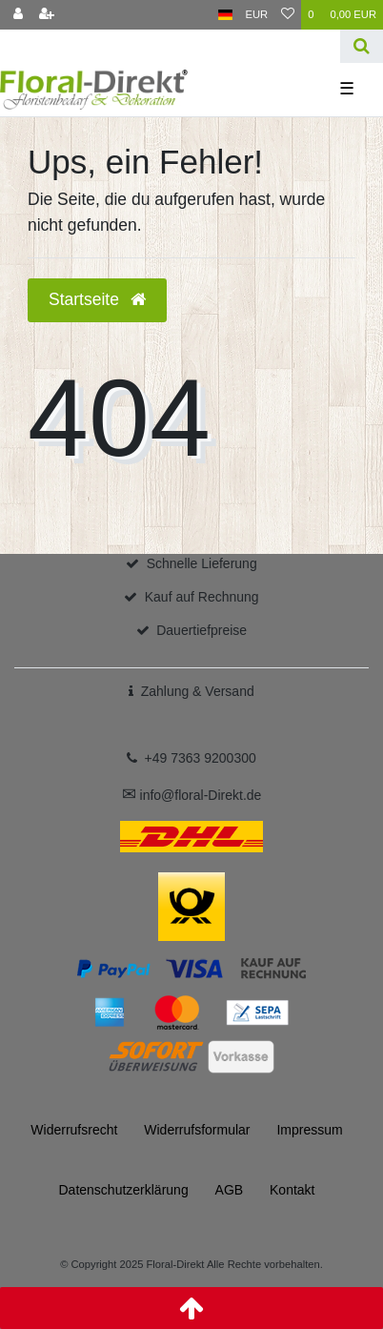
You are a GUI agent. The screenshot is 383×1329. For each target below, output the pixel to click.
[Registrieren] (46, 15)
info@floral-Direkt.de (192, 795)
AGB (229, 1189)
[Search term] (170, 46)
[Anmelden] (18, 15)
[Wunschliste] (287, 15)
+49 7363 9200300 (200, 758)
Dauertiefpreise (201, 630)
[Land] (225, 15)
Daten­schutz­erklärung (123, 1189)
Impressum (309, 1129)
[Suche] (361, 46)
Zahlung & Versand (197, 691)
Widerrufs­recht (73, 1129)
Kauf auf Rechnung (202, 596)
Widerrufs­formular (197, 1129)
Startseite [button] (97, 299)
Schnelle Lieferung (202, 563)
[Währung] (257, 15)
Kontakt (292, 1189)
